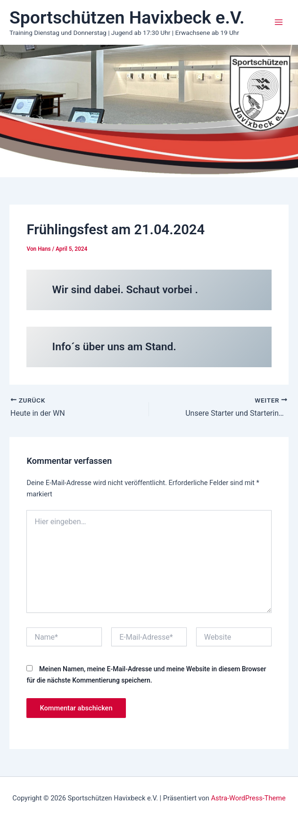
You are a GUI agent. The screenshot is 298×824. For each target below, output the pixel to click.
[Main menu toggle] (279, 22)
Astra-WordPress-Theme (248, 798)
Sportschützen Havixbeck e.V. (127, 17)
